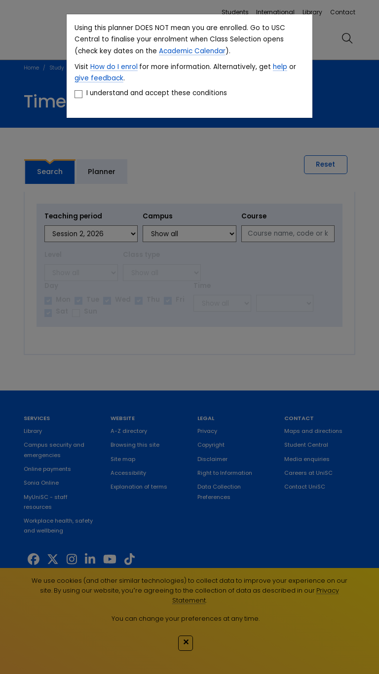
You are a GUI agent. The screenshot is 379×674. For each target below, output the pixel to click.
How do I (104, 66)
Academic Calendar (192, 51)
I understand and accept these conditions (156, 93)
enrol (128, 66)
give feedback (99, 78)
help (280, 66)
